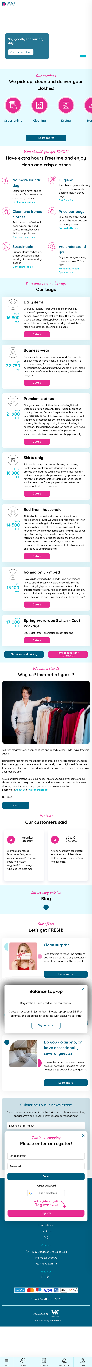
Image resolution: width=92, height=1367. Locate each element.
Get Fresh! (65, 200)
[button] (46, 1193)
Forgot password (46, 1185)
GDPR (58, 1299)
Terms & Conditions (41, 1299)
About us (20, 789)
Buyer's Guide (46, 1225)
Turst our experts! (23, 237)
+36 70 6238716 (48, 1263)
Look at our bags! (23, 202)
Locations (46, 1231)
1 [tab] (83, 56)
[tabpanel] (46, 35)
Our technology (22, 267)
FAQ (46, 1237)
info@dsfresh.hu (49, 1258)
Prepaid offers (67, 228)
